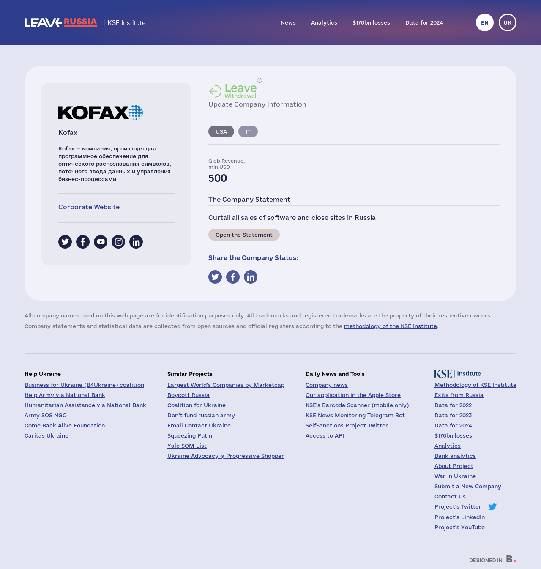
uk (507, 22)
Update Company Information (257, 104)
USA (221, 131)
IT (248, 131)
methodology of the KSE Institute (390, 326)
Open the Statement (244, 235)
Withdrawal (240, 90)
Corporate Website (89, 207)
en (485, 22)
